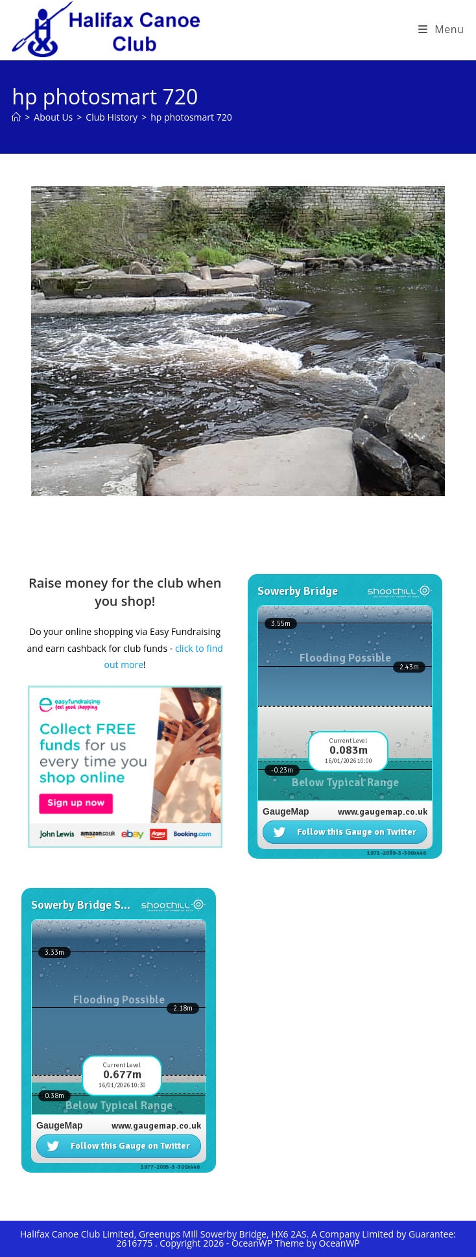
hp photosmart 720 (191, 117)
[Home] (16, 117)
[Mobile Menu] (441, 29)
